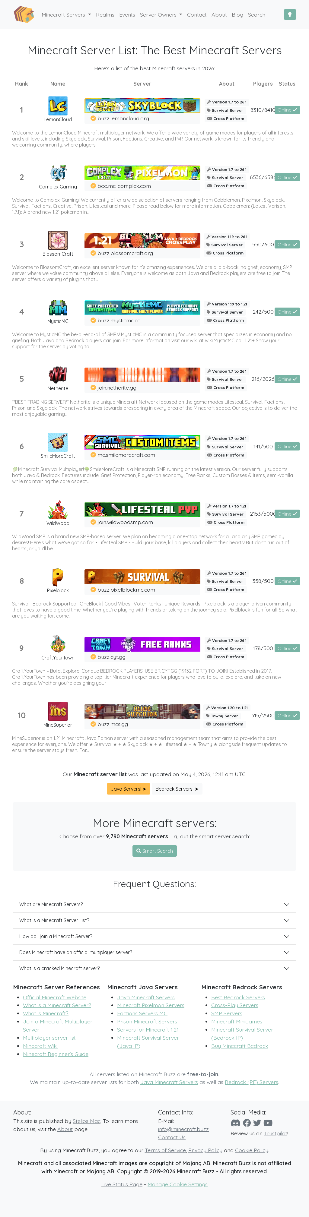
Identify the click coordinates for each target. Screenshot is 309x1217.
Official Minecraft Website (54, 997)
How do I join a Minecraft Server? (55, 936)
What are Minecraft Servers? (51, 904)
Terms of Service (165, 1150)
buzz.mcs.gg (112, 724)
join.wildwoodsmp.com (125, 522)
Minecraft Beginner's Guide (55, 1054)
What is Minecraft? (45, 1013)
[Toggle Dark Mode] (290, 14)
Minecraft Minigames (236, 1021)
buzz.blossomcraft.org (125, 253)
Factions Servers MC (142, 1013)
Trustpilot (275, 1133)
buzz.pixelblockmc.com (126, 589)
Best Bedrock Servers (238, 997)
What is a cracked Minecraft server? (59, 968)
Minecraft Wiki (40, 1045)
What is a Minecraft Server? (57, 1005)
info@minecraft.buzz (183, 1129)
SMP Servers (226, 1013)
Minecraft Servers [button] (64, 14)
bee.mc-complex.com (124, 185)
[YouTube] (267, 1123)
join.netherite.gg (116, 387)
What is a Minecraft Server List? (54, 920)
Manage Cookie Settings (178, 1184)
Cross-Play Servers (234, 1005)
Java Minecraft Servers (146, 997)
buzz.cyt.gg (111, 656)
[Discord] (236, 1123)
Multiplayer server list (49, 1037)
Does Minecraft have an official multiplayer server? (75, 952)
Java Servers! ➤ (128, 789)
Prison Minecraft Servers (147, 1021)
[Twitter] (257, 1123)
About (65, 1129)
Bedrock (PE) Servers (251, 1082)
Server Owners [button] (159, 14)
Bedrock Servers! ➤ (177, 789)
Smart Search (154, 851)
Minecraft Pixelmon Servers (150, 1005)
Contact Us (172, 1137)
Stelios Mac (86, 1120)
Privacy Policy (205, 1150)
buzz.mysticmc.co (119, 320)
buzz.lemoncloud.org (123, 118)
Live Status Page (121, 1184)
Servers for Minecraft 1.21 (148, 1029)
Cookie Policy (251, 1150)
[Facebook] (247, 1123)
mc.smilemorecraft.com (126, 454)
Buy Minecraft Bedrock (239, 1045)
